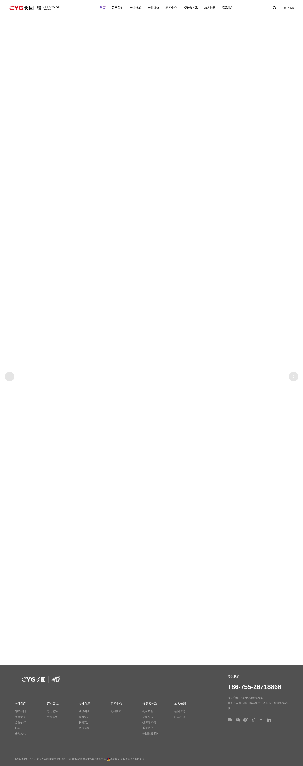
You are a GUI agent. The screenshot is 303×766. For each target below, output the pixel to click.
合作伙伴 (20, 722)
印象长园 (20, 711)
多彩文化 (20, 733)
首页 (103, 7)
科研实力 (84, 722)
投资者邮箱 (149, 722)
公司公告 (147, 717)
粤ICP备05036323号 (94, 759)
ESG (18, 727)
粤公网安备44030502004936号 (126, 759)
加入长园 (210, 7)
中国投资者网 (150, 733)
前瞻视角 (84, 711)
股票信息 (147, 727)
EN (292, 7)
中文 (283, 7)
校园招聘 (179, 711)
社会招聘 (179, 717)
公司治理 (147, 711)
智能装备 (52, 717)
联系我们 (228, 7)
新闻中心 (171, 7)
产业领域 (135, 7)
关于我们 (117, 7)
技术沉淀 (84, 717)
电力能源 (52, 711)
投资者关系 (190, 7)
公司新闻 (116, 711)
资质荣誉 (20, 717)
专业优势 (153, 7)
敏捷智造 (84, 727)
